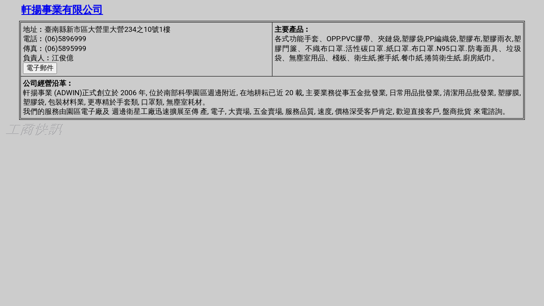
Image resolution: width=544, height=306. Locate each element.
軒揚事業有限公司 (62, 10)
